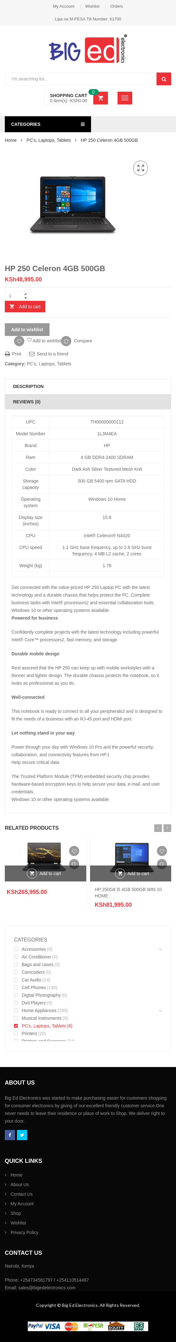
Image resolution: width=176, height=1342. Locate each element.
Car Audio (31, 979)
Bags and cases (38, 964)
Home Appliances (39, 1010)
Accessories (34, 949)
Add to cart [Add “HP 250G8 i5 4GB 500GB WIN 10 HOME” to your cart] (138, 873)
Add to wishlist (27, 329)
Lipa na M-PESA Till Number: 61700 (88, 19)
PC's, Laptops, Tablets (49, 140)
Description (28, 386)
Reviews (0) (27, 401)
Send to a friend (48, 354)
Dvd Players (34, 1002)
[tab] (88, 386)
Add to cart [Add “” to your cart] (50, 873)
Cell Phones (34, 987)
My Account (63, 6)
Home (11, 140)
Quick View (74, 864)
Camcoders (33, 972)
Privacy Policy (24, 1232)
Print (13, 354)
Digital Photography (41, 995)
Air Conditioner (36, 956)
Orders (116, 6)
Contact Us (22, 1194)
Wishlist (92, 6)
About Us (20, 1184)
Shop (16, 1213)
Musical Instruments (41, 1018)
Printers (29, 1033)
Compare (83, 340)
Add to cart (30, 306)
